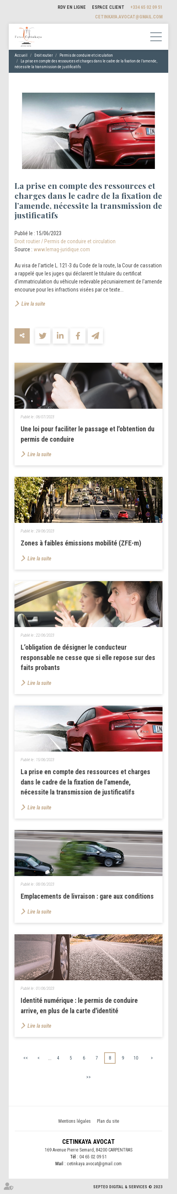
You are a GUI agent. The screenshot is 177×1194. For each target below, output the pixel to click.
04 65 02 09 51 (93, 1157)
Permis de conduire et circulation (86, 55)
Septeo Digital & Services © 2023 (128, 1186)
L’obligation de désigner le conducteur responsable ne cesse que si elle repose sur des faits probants (88, 657)
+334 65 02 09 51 (146, 7)
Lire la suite (33, 304)
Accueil (20, 55)
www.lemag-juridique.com (62, 249)
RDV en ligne (72, 7)
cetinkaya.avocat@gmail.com (129, 17)
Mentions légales (74, 1121)
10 (136, 1058)
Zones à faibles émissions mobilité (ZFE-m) (81, 543)
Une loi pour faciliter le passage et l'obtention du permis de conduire (87, 434)
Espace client (108, 7)
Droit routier (43, 55)
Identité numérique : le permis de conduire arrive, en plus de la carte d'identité (79, 1005)
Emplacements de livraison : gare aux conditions (87, 896)
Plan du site (108, 1121)
